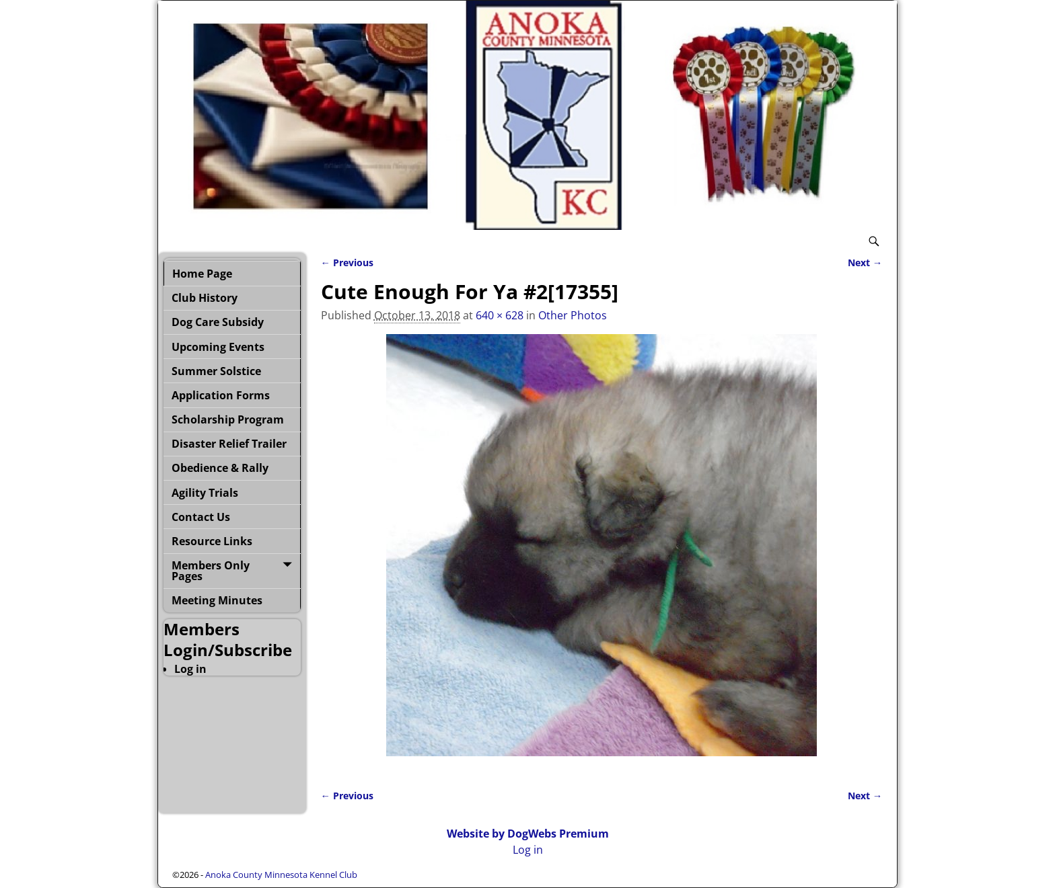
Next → (865, 262)
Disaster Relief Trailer (229, 443)
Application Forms (221, 395)
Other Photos (572, 315)
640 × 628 (499, 315)
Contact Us (201, 517)
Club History (205, 297)
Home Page (202, 273)
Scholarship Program (228, 419)
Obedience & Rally (220, 467)
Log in (190, 668)
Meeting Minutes (217, 600)
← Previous (347, 262)
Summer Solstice (216, 371)
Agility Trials (205, 492)
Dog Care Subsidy (218, 322)
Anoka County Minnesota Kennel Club (281, 875)
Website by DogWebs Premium (528, 833)
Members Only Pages (211, 570)
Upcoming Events (218, 346)
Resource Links (212, 541)
